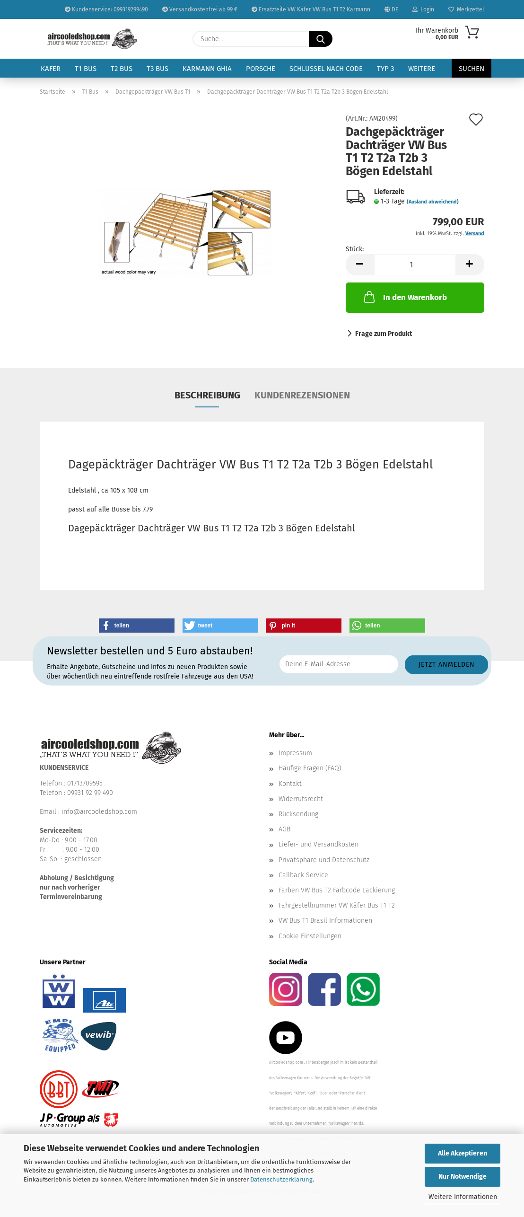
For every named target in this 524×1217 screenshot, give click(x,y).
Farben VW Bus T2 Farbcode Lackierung (337, 890)
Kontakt (290, 784)
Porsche (260, 68)
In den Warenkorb (404, 296)
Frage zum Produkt (383, 334)
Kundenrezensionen (302, 395)
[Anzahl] (415, 264)
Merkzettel (466, 9)
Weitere (421, 68)
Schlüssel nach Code (326, 68)
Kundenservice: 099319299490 (106, 9)
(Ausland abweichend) (433, 202)
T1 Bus (85, 68)
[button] (360, 264)
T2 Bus (121, 68)
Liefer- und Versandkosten (318, 844)
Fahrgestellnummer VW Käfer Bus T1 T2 (337, 905)
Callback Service (303, 875)
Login (423, 9)
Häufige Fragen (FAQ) (310, 768)
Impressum (295, 753)
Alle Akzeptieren (462, 1153)
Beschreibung (207, 395)
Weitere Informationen (462, 1197)
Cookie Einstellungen (310, 936)
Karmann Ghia (207, 68)
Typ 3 (385, 68)
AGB (284, 829)
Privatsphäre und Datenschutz (324, 860)
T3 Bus (157, 68)
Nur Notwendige (462, 1177)
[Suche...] (320, 39)
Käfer (51, 68)
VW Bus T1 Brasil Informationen (325, 921)
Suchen (471, 68)
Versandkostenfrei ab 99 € (199, 9)
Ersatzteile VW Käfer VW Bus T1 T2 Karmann (311, 9)
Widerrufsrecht (301, 799)
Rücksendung (298, 814)
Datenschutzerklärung (281, 1179)
